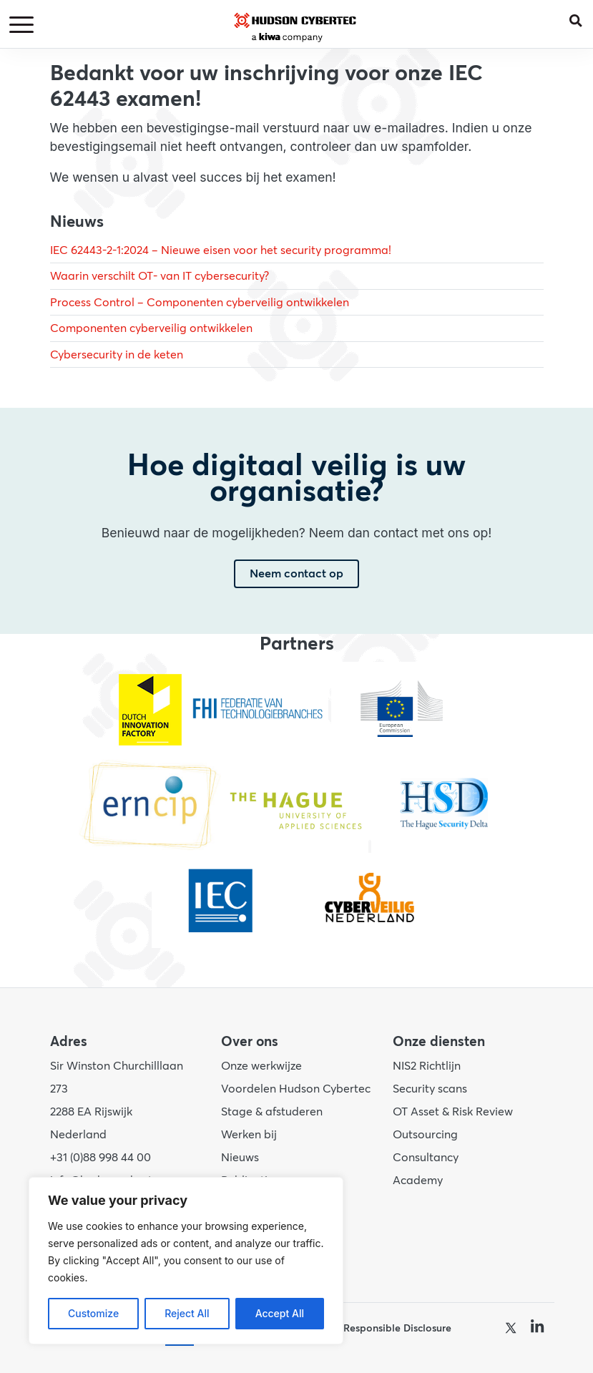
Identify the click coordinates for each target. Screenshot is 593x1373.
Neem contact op (296, 574)
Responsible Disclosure (397, 1328)
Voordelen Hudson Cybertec (296, 1089)
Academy (418, 1180)
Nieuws (240, 1157)
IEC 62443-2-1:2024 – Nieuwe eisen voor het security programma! (220, 250)
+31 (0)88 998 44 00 (100, 1157)
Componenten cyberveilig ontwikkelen (151, 328)
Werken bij (249, 1134)
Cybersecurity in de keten (116, 355)
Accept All (279, 1313)
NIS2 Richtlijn (427, 1066)
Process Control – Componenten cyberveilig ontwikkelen (199, 302)
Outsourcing (425, 1134)
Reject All (187, 1313)
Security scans (430, 1089)
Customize (93, 1313)
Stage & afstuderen (272, 1112)
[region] (186, 1260)
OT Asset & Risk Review (453, 1112)
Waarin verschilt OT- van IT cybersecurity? (159, 276)
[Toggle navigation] (23, 25)
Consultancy (426, 1157)
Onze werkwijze (261, 1066)
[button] (581, 17)
